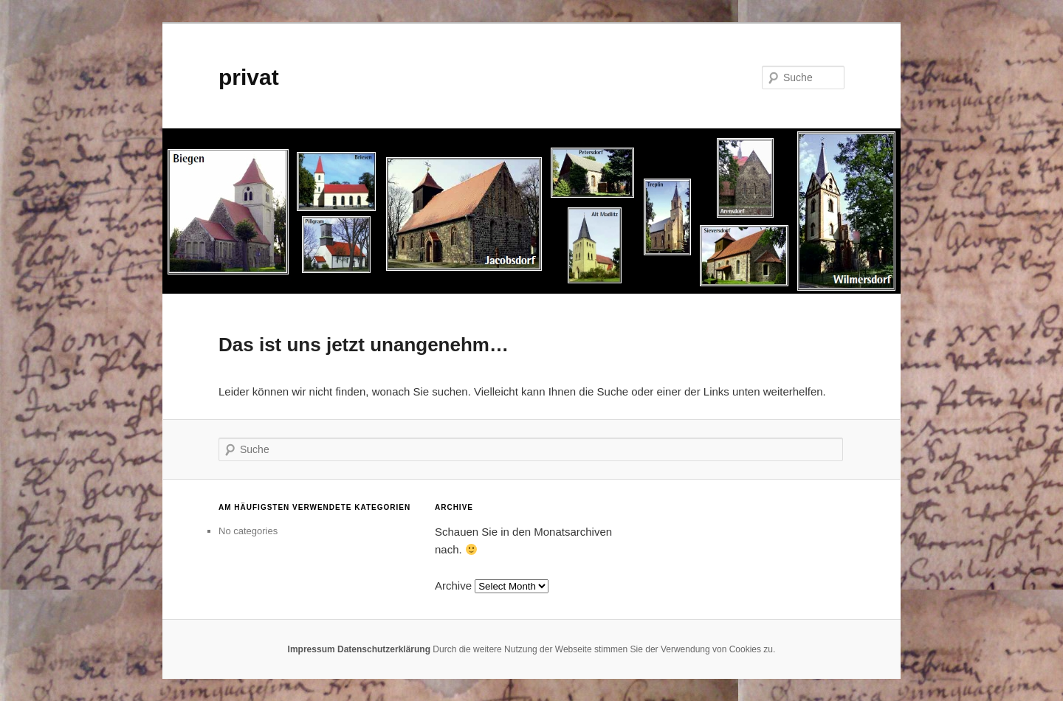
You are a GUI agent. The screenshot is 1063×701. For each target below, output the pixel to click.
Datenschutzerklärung (383, 649)
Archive (453, 585)
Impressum (311, 649)
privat (249, 77)
